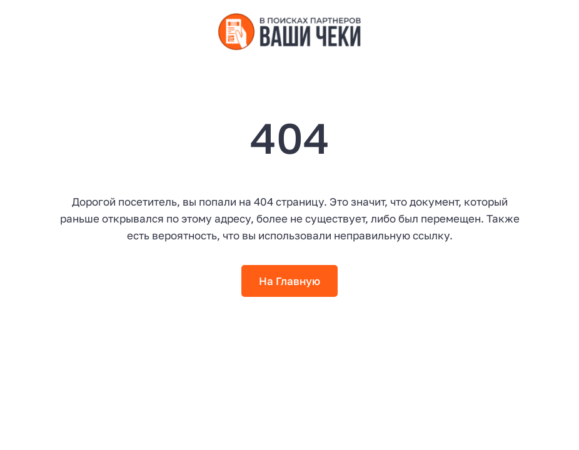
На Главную (289, 281)
